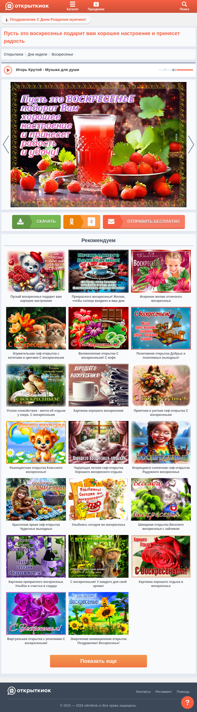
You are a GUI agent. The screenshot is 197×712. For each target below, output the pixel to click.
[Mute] (173, 70)
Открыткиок (13, 54)
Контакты (143, 692)
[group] (98, 70)
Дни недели (37, 54)
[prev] (6, 145)
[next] (191, 145)
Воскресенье (62, 54)
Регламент (163, 692)
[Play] (8, 70)
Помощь (183, 692)
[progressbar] (184, 70)
